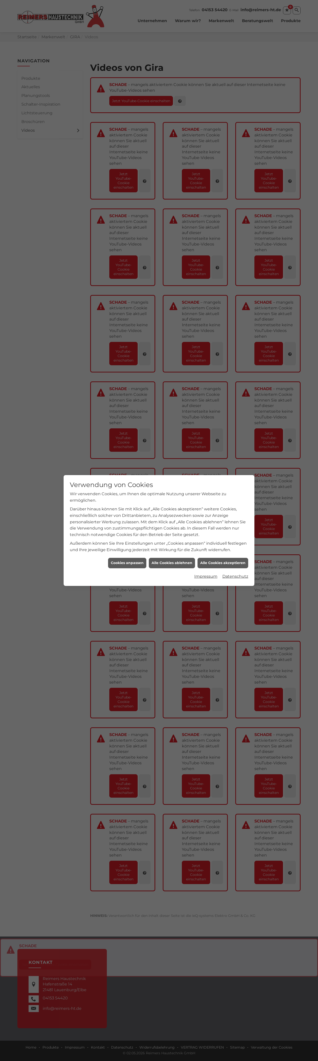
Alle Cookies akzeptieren (222, 492)
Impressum (205, 506)
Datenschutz (235, 506)
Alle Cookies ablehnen (172, 492)
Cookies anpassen (127, 492)
